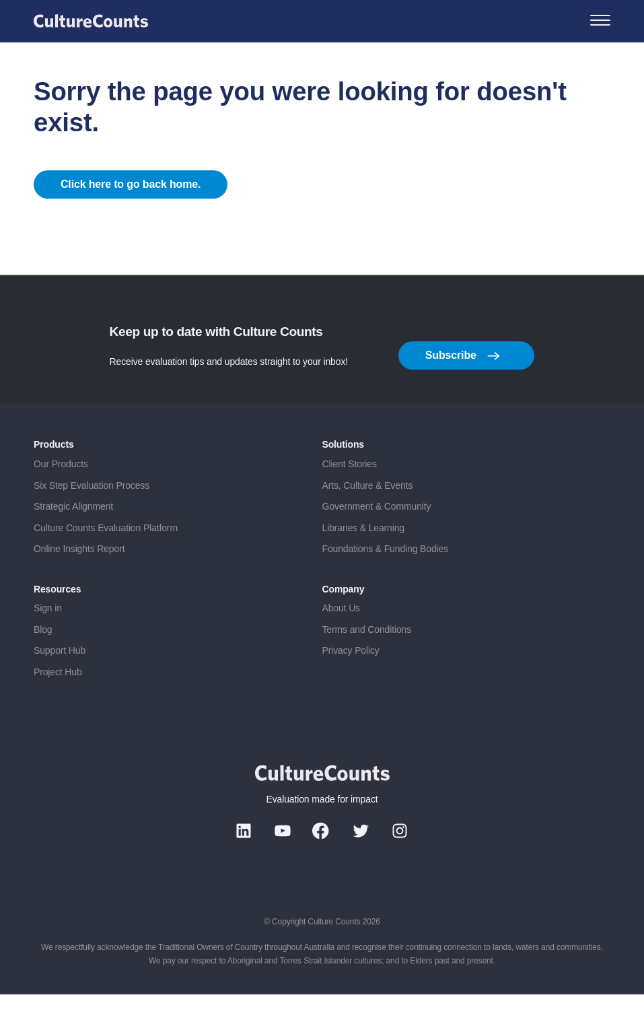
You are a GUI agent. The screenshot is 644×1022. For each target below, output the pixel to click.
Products (54, 472)
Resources (57, 616)
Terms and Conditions (367, 656)
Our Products (61, 490)
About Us (341, 634)
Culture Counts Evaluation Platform (106, 554)
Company (343, 616)
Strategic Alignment (73, 533)
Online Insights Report (79, 575)
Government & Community (376, 533)
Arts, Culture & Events (367, 512)
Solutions (343, 472)
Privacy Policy (351, 677)
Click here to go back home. (131, 197)
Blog (43, 656)
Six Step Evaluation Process (91, 512)
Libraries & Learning (363, 554)
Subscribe (463, 383)
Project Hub (58, 698)
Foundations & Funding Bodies (385, 575)
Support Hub (59, 677)
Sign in (48, 634)
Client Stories (349, 490)
